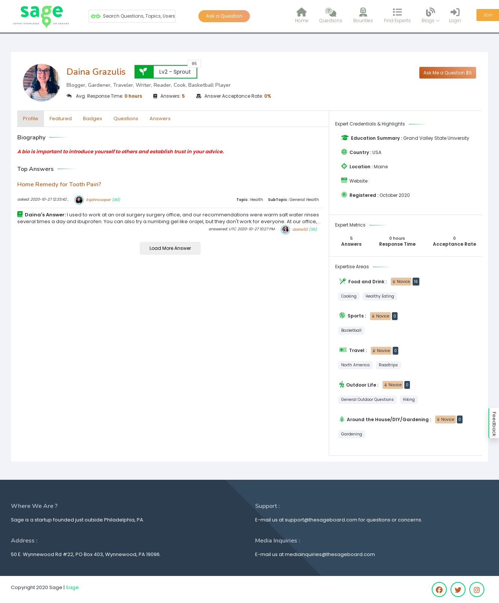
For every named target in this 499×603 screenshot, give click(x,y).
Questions (330, 16)
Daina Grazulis (96, 72)
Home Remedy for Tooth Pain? (59, 184)
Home (301, 16)
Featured (61, 118)
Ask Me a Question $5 (447, 73)
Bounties (363, 16)
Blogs (431, 16)
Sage (72, 587)
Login (455, 16)
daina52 (300, 229)
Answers (160, 118)
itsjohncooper (98, 200)
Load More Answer (170, 248)
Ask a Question (224, 16)
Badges (92, 118)
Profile (30, 118)
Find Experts (397, 16)
